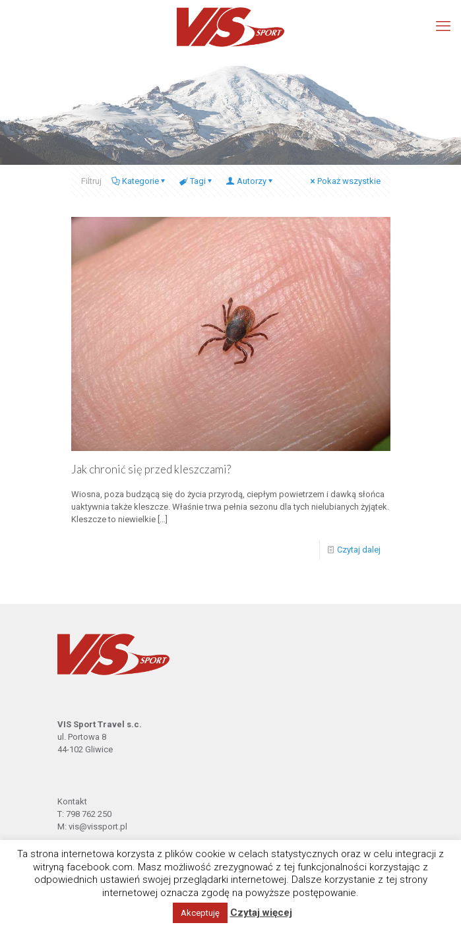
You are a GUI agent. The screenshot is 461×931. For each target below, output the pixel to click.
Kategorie (139, 181)
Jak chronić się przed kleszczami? (151, 469)
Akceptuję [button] (200, 913)
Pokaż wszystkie (345, 181)
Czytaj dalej (359, 550)
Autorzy (250, 181)
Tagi (196, 181)
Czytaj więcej (261, 912)
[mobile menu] (443, 26)
